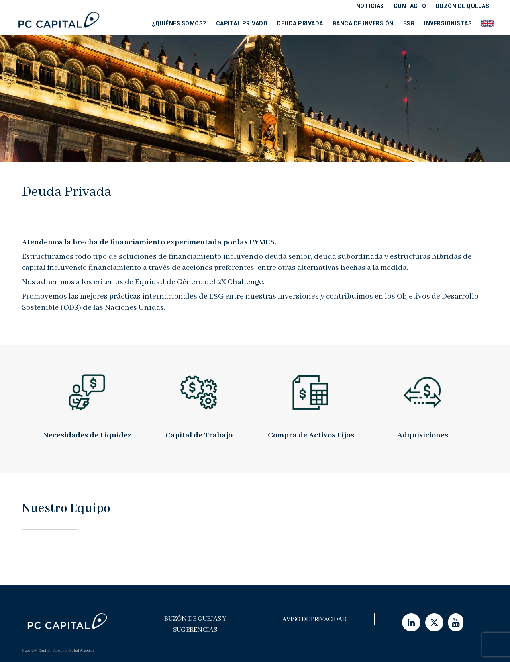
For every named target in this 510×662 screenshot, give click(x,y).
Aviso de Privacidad (314, 619)
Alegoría (87, 650)
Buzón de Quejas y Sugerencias (195, 624)
